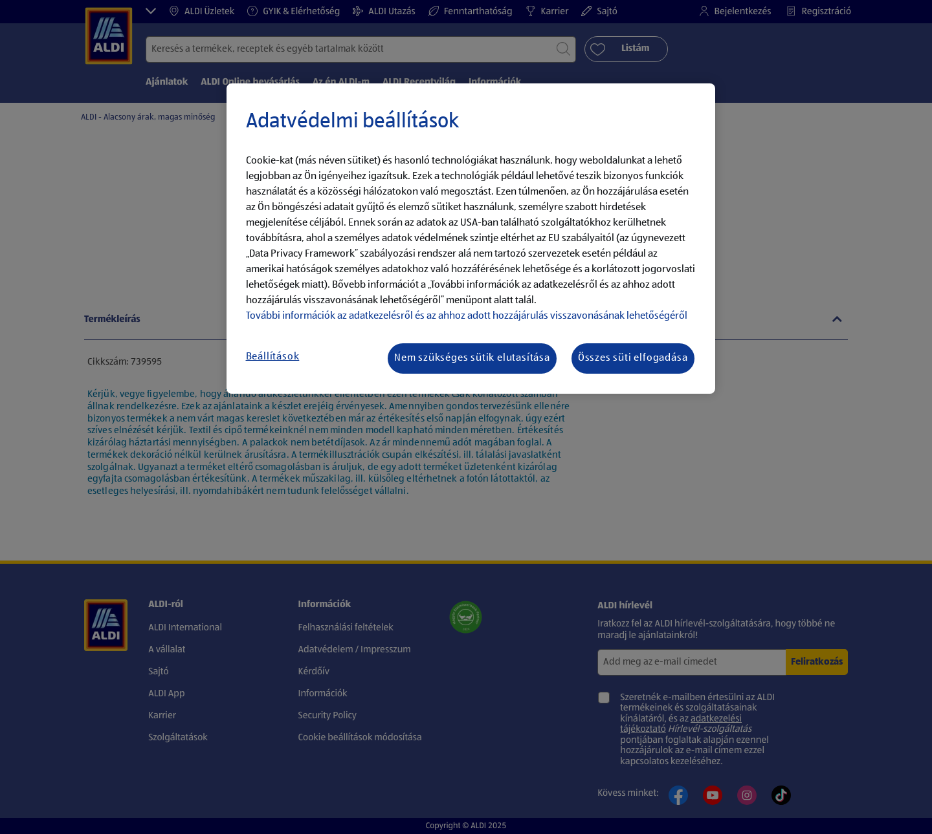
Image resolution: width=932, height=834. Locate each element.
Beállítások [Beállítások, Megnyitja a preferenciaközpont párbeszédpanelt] (273, 357)
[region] (471, 238)
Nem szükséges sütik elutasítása (472, 358)
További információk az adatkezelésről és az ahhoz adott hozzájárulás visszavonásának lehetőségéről (466, 316)
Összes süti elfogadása (633, 358)
